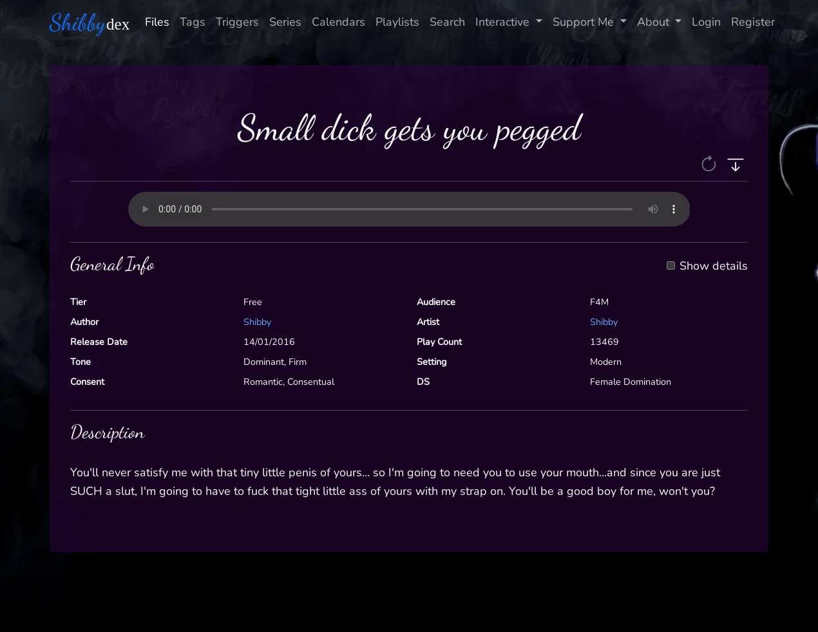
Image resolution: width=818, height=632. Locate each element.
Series (285, 22)
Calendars (338, 22)
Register (753, 22)
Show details (714, 266)
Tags (192, 22)
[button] (710, 162)
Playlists (397, 22)
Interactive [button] (504, 22)
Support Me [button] (585, 22)
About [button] (654, 22)
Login (706, 22)
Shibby (257, 321)
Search (447, 22)
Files (157, 22)
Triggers (237, 22)
